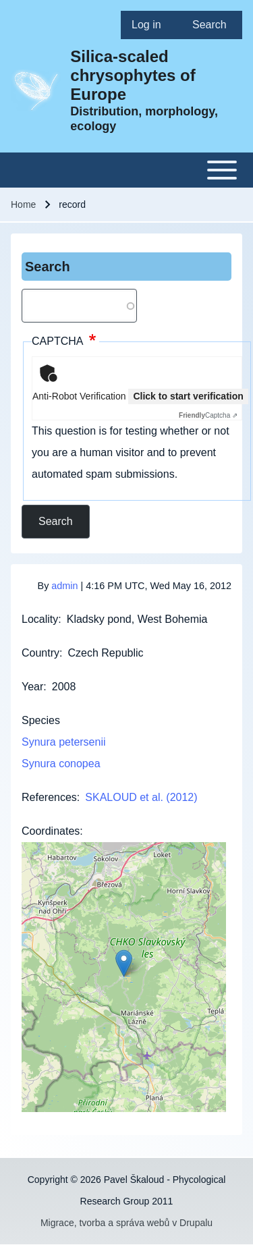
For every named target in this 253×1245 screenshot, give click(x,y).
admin (64, 585)
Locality (40, 619)
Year (32, 686)
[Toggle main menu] (126, 170)
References (49, 797)
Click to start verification (188, 396)
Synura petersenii (64, 742)
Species (41, 720)
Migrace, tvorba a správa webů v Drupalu (126, 1222)
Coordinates (51, 831)
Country (40, 653)
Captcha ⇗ (208, 415)
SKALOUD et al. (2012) (141, 797)
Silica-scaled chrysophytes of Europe (132, 75)
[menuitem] (151, 25)
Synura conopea (61, 763)
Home (23, 204)
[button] (123, 963)
